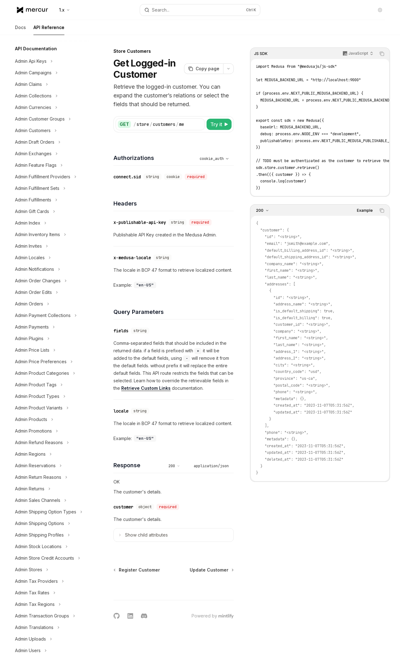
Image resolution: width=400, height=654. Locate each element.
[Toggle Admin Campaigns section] (50, 72)
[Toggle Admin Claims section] (50, 84)
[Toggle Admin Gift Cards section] (50, 211)
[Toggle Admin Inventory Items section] (50, 234)
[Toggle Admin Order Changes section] (50, 280)
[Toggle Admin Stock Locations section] (50, 546)
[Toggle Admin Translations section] (50, 627)
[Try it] (219, 124)
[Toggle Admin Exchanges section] (50, 153)
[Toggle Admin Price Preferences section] (50, 361)
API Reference (48, 30)
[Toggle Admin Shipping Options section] (50, 523)
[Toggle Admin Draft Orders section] (50, 142)
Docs (20, 30)
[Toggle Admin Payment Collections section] (50, 315)
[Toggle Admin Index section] (50, 223)
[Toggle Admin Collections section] (50, 96)
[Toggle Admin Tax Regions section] (50, 604)
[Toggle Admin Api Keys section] (50, 61)
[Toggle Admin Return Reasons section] (50, 477)
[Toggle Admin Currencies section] (50, 107)
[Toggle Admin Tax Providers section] (50, 581)
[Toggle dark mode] (380, 10)
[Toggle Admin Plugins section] (50, 338)
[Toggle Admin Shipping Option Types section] (50, 512)
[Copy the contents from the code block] (382, 54)
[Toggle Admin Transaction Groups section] (50, 616)
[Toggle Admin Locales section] (50, 257)
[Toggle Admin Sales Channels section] (50, 500)
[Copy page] (203, 68)
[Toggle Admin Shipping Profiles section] (50, 535)
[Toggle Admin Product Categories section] (50, 373)
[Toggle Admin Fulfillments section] (50, 200)
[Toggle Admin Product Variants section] (50, 408)
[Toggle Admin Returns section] (50, 488)
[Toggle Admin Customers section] (50, 130)
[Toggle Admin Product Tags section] (50, 384)
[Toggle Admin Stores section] (50, 569)
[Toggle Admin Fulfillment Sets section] (50, 188)
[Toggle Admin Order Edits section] (50, 292)
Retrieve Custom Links (146, 388)
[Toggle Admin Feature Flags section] (50, 165)
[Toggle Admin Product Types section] (50, 396)
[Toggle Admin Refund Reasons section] (50, 442)
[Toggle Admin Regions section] (50, 454)
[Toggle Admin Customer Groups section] (50, 119)
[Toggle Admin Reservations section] (50, 465)
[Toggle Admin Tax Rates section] (50, 592)
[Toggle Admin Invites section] (50, 246)
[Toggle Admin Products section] (50, 419)
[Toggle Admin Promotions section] (50, 431)
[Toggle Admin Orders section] (50, 304)
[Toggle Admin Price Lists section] (50, 350)
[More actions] (228, 68)
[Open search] (200, 10)
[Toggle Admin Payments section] (50, 327)
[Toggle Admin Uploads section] (50, 639)
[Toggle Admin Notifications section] (50, 269)
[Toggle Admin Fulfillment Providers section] (50, 176)
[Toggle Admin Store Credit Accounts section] (50, 558)
